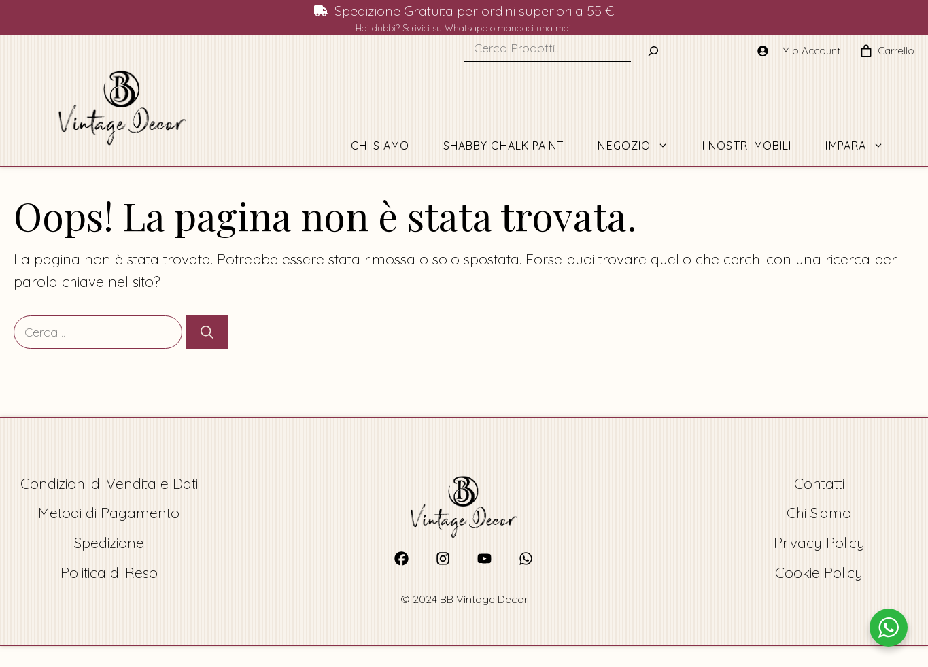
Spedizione (109, 542)
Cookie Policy (819, 572)
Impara (863, 145)
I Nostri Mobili (746, 145)
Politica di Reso (109, 572)
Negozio (641, 145)
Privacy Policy (819, 542)
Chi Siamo (380, 145)
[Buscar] (653, 51)
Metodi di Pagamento (108, 512)
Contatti (819, 483)
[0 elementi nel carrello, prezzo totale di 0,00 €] (866, 51)
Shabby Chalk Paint (503, 145)
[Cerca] (207, 332)
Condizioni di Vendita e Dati (109, 483)
